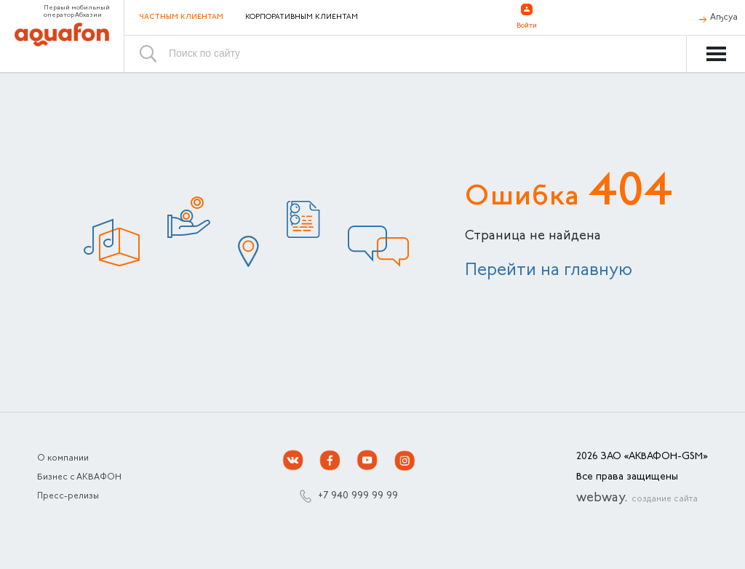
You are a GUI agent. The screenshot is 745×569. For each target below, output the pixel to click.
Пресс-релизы (68, 496)
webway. (637, 498)
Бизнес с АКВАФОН (79, 477)
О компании (63, 458)
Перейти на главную (548, 270)
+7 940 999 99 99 (358, 496)
